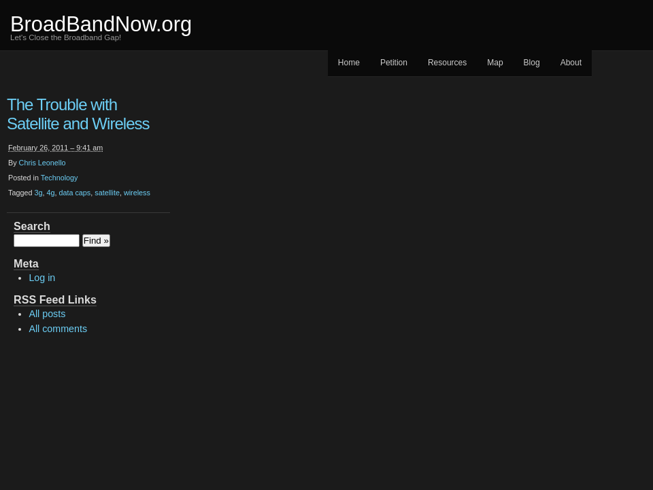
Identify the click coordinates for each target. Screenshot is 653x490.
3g (38, 193)
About (571, 62)
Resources (447, 62)
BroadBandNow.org (101, 24)
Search (32, 226)
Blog (532, 62)
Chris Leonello (42, 163)
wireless (137, 193)
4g (50, 193)
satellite (107, 193)
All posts (47, 313)
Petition (393, 62)
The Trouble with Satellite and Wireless (78, 114)
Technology (59, 178)
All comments (58, 328)
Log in (42, 277)
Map (495, 62)
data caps (74, 193)
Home (349, 62)
